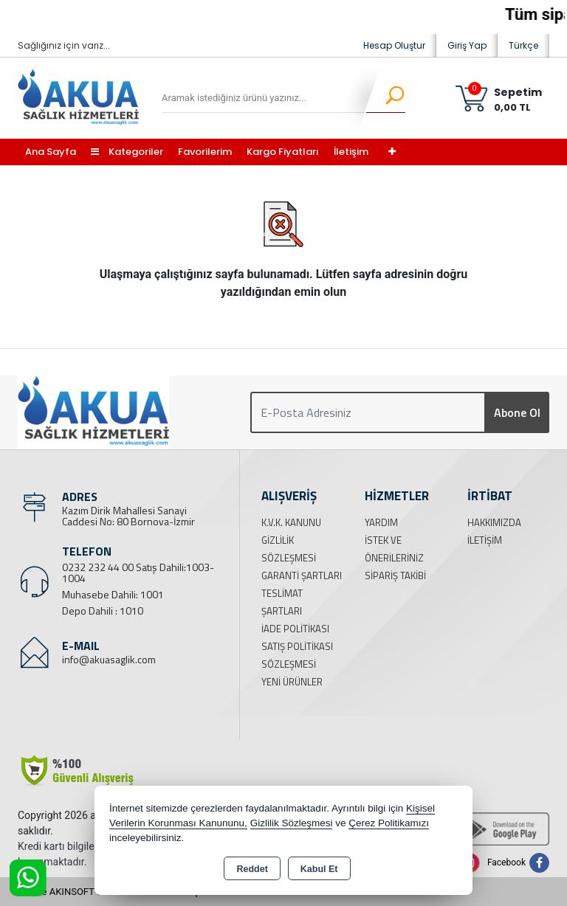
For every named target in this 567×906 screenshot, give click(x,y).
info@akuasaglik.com (109, 659)
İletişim (351, 152)
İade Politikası (295, 628)
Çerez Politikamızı (388, 823)
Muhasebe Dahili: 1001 (113, 594)
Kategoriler (127, 152)
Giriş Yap (467, 45)
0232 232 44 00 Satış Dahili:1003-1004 (138, 572)
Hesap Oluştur (394, 45)
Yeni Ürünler (292, 681)
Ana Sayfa (50, 152)
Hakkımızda (494, 522)
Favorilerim (205, 152)
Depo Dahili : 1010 (102, 610)
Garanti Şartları (301, 575)
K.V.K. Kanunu (291, 522)
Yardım (381, 522)
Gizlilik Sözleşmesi (291, 823)
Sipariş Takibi (395, 575)
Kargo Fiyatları (283, 152)
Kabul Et (319, 869)
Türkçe (523, 45)
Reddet (251, 869)
